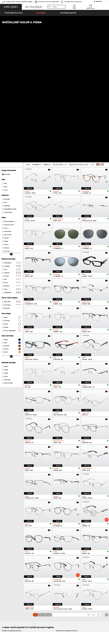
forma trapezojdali (11, 207)
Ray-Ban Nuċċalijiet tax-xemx (11, 508)
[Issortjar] (81, 41)
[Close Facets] (11, 42)
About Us (4, 580)
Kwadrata (11, 143)
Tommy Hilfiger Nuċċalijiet (63, 536)
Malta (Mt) (98, 1)
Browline (11, 163)
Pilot (11, 156)
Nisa (4, 60)
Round (11, 201)
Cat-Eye (11, 153)
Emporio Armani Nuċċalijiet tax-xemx (14, 517)
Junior (5, 67)
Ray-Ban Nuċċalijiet (8, 526)
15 (93, 492)
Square (11, 204)
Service (39, 580)
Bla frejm (11, 185)
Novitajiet (6, 76)
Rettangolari (11, 140)
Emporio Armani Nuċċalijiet (11, 536)
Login (74, 8)
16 (98, 492)
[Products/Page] (60, 41)
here (51, 558)
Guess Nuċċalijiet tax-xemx (64, 515)
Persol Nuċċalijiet (60, 529)
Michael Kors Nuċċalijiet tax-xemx (67, 508)
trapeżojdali (11, 169)
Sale (4, 79)
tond (11, 146)
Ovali (11, 166)
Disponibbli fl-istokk (9, 86)
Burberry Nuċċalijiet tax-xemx (65, 512)
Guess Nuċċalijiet (60, 526)
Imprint (7, 622)
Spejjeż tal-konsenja (43, 586)
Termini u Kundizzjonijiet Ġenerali (12, 620)
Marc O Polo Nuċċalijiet (9, 531)
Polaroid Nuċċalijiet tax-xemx (65, 510)
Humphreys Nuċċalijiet (9, 533)
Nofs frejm (11, 182)
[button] (11, 7)
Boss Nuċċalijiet (60, 533)
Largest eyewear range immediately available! (19, 1)
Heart (11, 194)
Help (74, 580)
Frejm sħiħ (11, 178)
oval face (11, 197)
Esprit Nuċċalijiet (60, 531)
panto (11, 159)
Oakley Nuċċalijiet (8, 529)
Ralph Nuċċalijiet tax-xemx (64, 517)
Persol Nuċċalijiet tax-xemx (11, 512)
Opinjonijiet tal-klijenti (44, 583)
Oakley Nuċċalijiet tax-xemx (11, 510)
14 (88, 492)
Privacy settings (6, 583)
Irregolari (11, 150)
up (106, 620)
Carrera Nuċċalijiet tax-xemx (11, 515)
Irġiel (4, 64)
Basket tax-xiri (91, 8)
